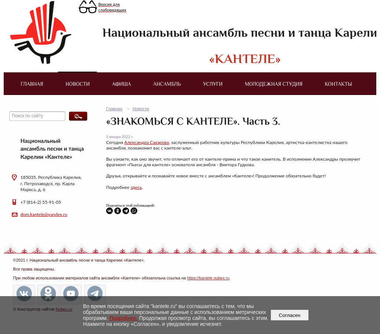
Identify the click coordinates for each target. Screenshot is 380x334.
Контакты (338, 84)
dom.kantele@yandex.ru (43, 214)
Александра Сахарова (146, 142)
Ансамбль (167, 84)
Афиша (121, 84)
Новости (78, 84)
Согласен (289, 315)
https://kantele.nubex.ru (208, 278)
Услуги (212, 84)
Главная (31, 84)
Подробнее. (123, 318)
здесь (136, 187)
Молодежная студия (274, 84)
